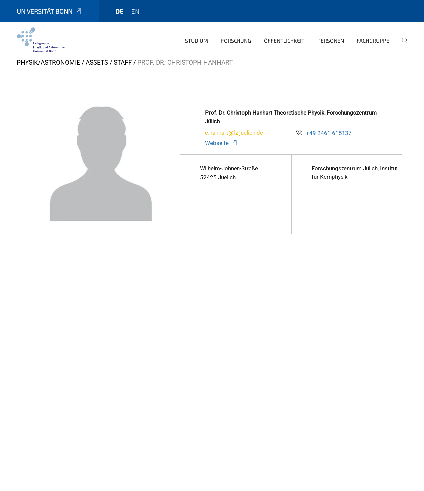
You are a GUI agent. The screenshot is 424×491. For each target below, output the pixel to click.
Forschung (236, 40)
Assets (97, 62)
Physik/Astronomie (48, 62)
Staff (123, 62)
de (119, 11)
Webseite (221, 143)
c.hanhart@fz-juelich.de (234, 132)
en (135, 11)
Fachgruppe (373, 40)
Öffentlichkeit (284, 40)
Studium (196, 40)
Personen (330, 40)
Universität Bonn (49, 11)
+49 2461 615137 (329, 133)
